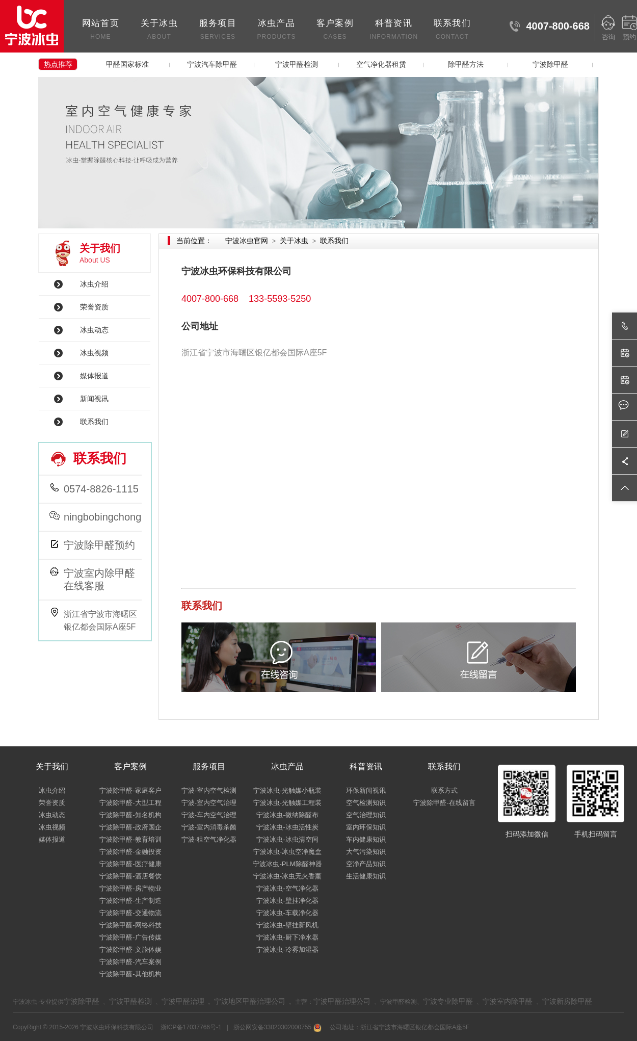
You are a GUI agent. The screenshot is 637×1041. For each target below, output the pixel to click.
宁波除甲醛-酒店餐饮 (130, 876)
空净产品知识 (366, 864)
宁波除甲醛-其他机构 (130, 974)
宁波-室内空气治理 (208, 802)
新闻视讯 (94, 399)
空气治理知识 (366, 815)
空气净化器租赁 (381, 64)
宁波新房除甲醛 (567, 1001)
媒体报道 (94, 376)
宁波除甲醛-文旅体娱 (130, 949)
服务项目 (218, 30)
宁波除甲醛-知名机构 (130, 815)
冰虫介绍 (94, 284)
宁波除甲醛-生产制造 (130, 900)
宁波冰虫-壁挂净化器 (287, 900)
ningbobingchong (102, 517)
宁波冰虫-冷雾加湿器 (287, 949)
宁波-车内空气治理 (208, 815)
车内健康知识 (366, 839)
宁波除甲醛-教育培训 (130, 839)
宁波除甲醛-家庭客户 (130, 790)
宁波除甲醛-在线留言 (444, 802)
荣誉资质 (94, 307)
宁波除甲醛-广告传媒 (130, 937)
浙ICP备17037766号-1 (192, 1027)
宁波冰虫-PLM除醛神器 (287, 864)
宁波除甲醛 (550, 64)
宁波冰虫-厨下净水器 (287, 937)
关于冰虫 (159, 30)
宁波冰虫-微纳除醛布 (287, 815)
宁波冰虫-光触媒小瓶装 (287, 790)
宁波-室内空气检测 (208, 790)
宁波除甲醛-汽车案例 (130, 962)
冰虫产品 (276, 30)
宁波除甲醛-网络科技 (130, 925)
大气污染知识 (366, 851)
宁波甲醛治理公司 (341, 1001)
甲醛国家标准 (127, 64)
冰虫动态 (94, 330)
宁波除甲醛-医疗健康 (130, 864)
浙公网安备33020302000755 (276, 1027)
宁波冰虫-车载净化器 (287, 913)
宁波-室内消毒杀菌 (208, 827)
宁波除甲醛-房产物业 (130, 888)
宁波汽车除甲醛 (212, 64)
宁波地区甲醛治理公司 (249, 1001)
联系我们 (452, 30)
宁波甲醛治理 (183, 1001)
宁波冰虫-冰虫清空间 (287, 839)
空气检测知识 (366, 802)
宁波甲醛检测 (296, 64)
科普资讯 (393, 30)
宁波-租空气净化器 (208, 839)
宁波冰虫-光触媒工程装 (287, 802)
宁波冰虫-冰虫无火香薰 (287, 876)
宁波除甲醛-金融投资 (130, 851)
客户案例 (335, 30)
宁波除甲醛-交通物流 (130, 913)
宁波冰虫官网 (246, 241)
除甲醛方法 (466, 64)
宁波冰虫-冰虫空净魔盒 (287, 851)
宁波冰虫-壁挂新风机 (287, 925)
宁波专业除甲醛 (448, 1001)
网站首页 (100, 30)
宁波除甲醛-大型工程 (130, 802)
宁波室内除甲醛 (508, 1001)
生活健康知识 (366, 876)
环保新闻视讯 (366, 790)
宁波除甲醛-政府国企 (130, 827)
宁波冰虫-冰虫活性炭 (287, 827)
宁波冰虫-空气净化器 (287, 888)
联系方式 (444, 790)
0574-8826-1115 (101, 489)
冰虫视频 (94, 353)
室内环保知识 (366, 827)
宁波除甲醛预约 (99, 545)
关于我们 (52, 766)
